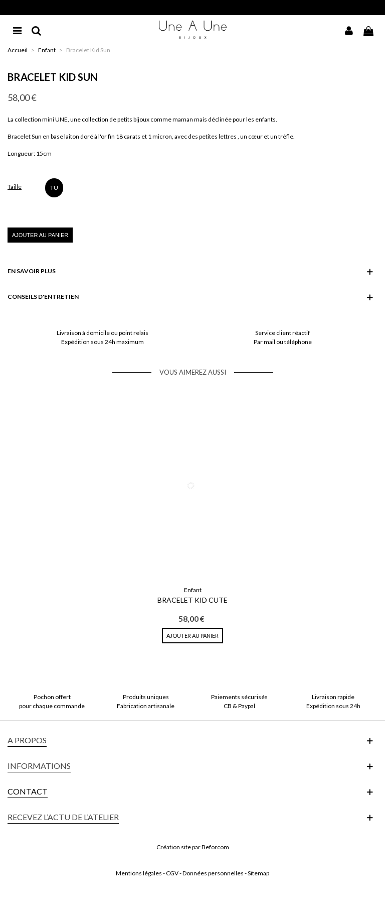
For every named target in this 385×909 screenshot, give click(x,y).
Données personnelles (213, 873)
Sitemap (258, 873)
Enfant (193, 590)
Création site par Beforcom (192, 847)
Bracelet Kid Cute (192, 600)
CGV (172, 873)
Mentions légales (139, 873)
